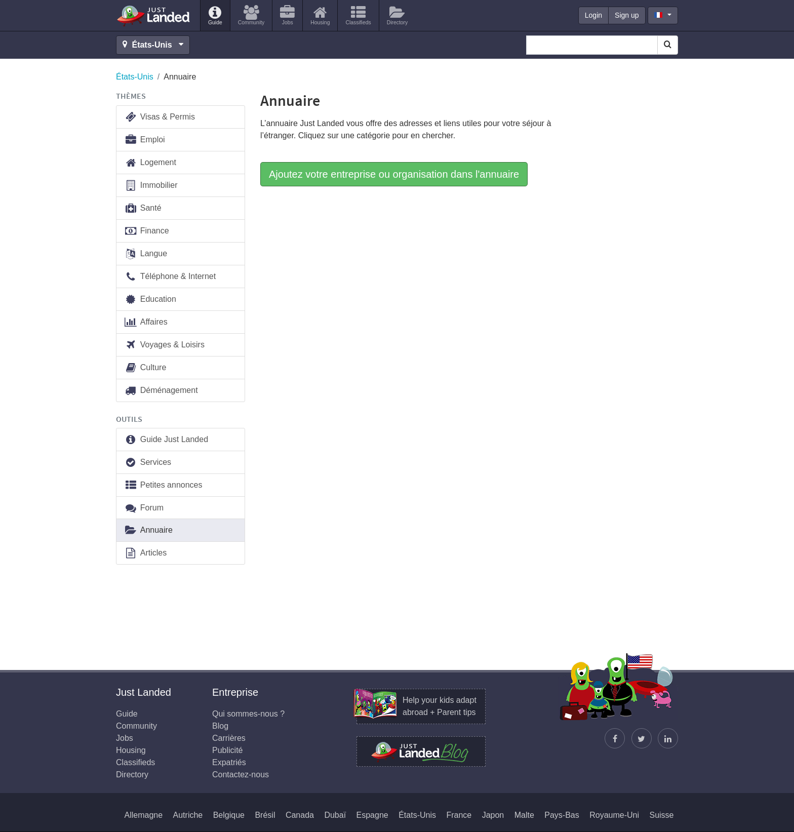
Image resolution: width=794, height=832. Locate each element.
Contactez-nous (240, 774)
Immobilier (151, 185)
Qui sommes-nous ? (248, 713)
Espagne (372, 815)
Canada (300, 815)
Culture (145, 368)
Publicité (227, 750)
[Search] (667, 45)
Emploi (144, 140)
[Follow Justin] (641, 738)
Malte (524, 815)
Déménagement (161, 390)
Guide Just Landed (166, 439)
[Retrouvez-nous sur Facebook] (615, 738)
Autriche (188, 815)
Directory (132, 774)
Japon (493, 815)
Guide (127, 713)
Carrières (229, 738)
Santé (143, 208)
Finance (146, 231)
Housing (131, 750)
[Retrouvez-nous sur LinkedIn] (668, 738)
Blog (220, 726)
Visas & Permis (159, 117)
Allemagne (143, 815)
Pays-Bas (561, 815)
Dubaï (335, 815)
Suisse (661, 815)
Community (136, 726)
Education (150, 299)
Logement (150, 162)
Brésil (265, 815)
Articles (145, 553)
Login (593, 15)
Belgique (229, 815)
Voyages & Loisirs (164, 345)
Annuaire (148, 530)
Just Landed (154, 15)
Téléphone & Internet (170, 276)
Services (147, 462)
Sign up (627, 15)
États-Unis (134, 76)
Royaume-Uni (614, 815)
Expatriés (229, 762)
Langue (145, 254)
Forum (144, 508)
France (458, 815)
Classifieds (135, 762)
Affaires (146, 322)
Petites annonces (163, 485)
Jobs (124, 738)
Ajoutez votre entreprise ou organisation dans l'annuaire (394, 174)
